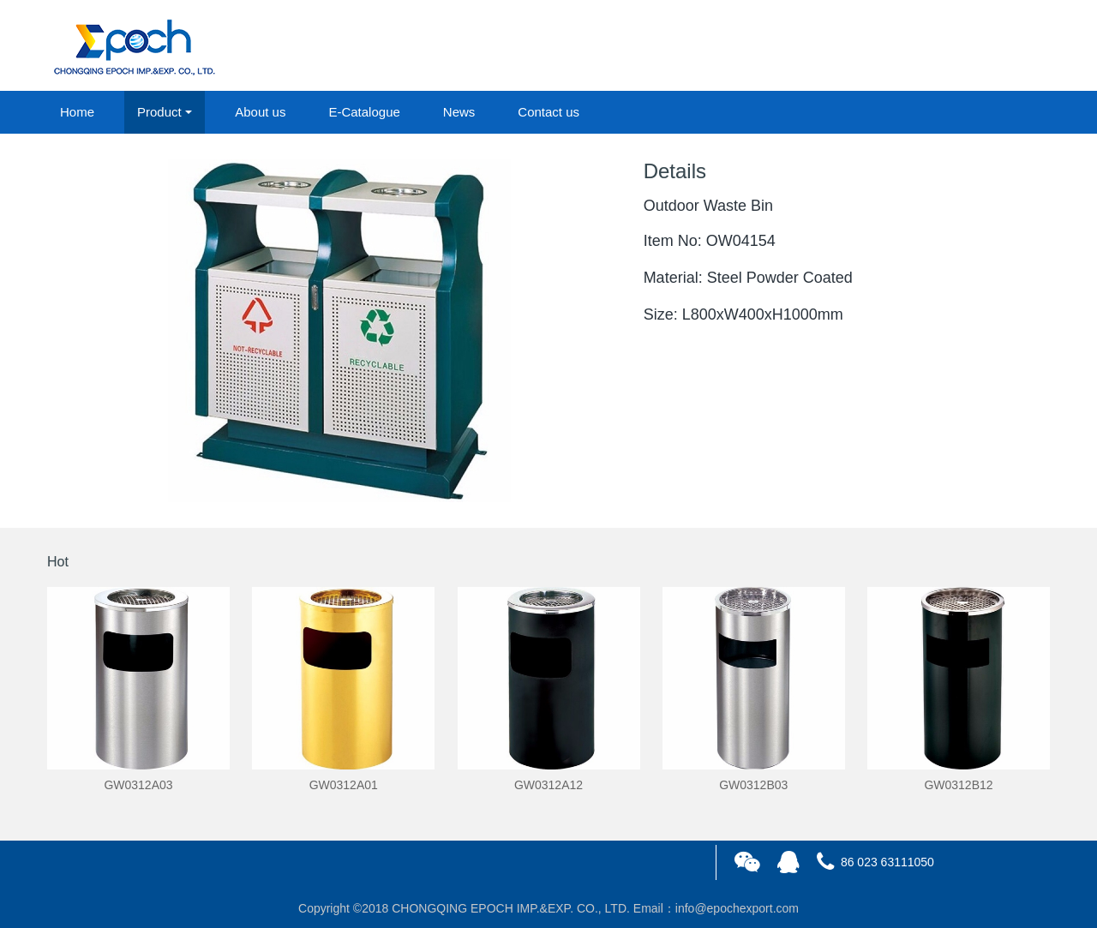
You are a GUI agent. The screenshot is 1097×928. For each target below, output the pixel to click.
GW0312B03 (753, 785)
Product (159, 112)
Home (77, 112)
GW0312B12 (958, 785)
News (459, 112)
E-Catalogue (363, 112)
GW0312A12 (548, 785)
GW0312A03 (138, 785)
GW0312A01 (343, 785)
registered (1010, 46)
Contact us (548, 112)
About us (260, 112)
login (933, 46)
